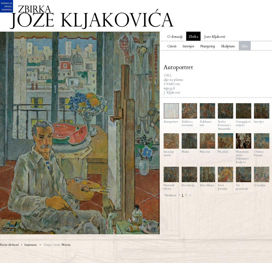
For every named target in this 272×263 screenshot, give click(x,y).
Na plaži (225, 143)
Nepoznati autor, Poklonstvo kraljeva (243, 148)
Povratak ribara (171, 178)
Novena (66, 245)
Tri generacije (243, 178)
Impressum (30, 245)
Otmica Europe (261, 145)
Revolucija (189, 177)
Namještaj (207, 46)
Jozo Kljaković (215, 36)
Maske (189, 143)
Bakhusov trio (207, 115)
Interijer (188, 46)
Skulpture (228, 46)
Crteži (171, 46)
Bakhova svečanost (189, 115)
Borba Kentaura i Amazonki (225, 117)
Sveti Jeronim (225, 178)
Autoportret (171, 113)
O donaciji (174, 36)
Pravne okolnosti (9, 245)
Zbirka (193, 36)
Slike (244, 46)
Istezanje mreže (171, 145)
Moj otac (207, 143)
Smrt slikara (207, 177)
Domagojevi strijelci (243, 115)
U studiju (261, 177)
